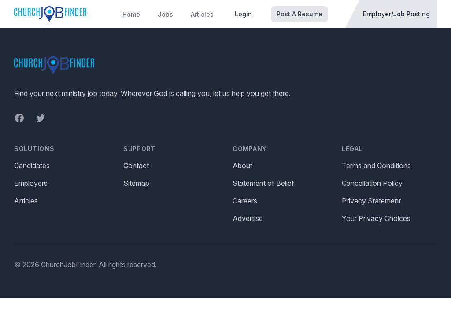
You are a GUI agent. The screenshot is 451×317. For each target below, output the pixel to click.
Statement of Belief (263, 183)
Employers (31, 183)
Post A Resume (299, 14)
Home (131, 14)
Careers (245, 200)
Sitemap (136, 183)
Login (243, 14)
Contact (136, 165)
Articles (202, 14)
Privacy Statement (371, 200)
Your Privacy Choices (376, 218)
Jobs (165, 14)
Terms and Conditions (376, 165)
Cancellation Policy (372, 183)
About (242, 165)
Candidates (32, 165)
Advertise (248, 218)
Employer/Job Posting (396, 14)
